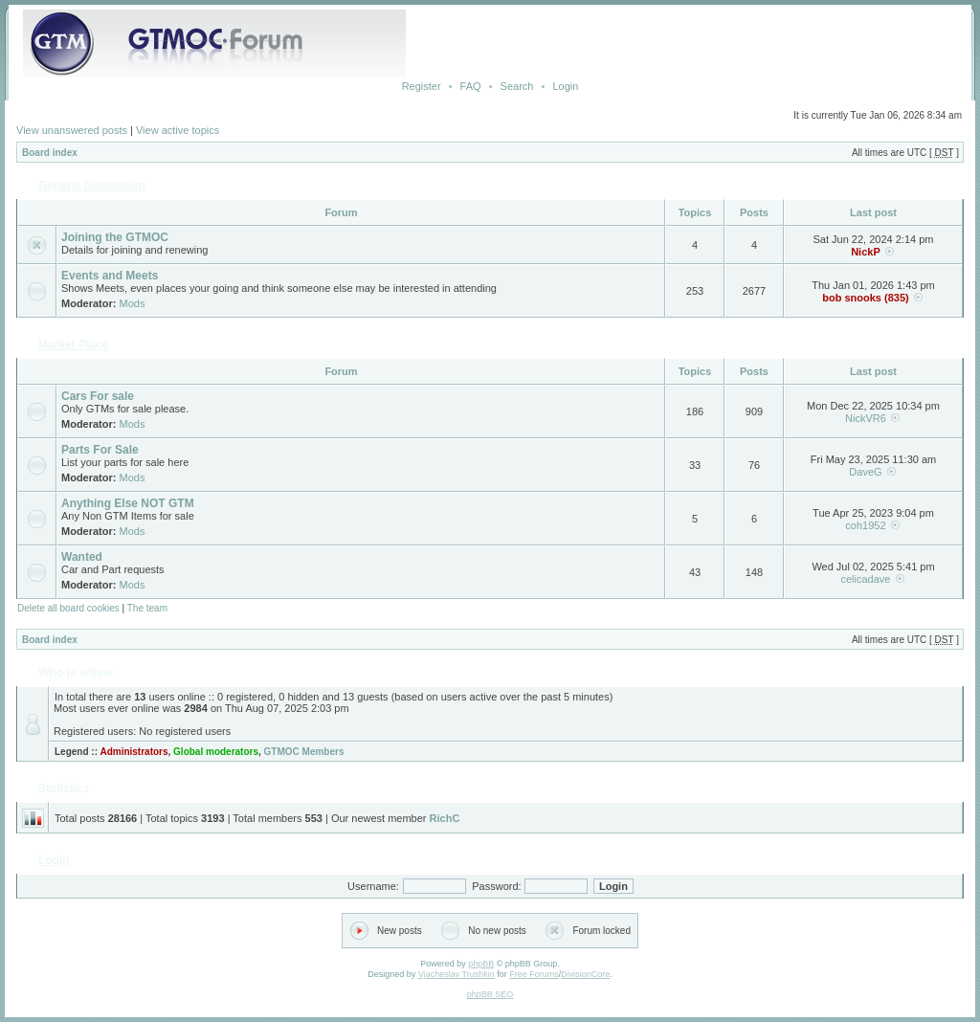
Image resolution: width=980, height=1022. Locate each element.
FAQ (470, 86)
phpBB (481, 963)
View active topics (177, 130)
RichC (445, 818)
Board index (50, 152)
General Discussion (91, 185)
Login (565, 86)
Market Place (73, 344)
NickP (865, 251)
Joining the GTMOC (114, 237)
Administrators (133, 751)
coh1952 (865, 525)
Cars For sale (97, 396)
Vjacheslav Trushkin (456, 974)
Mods (132, 303)
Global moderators (215, 751)
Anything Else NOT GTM (127, 503)
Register (421, 86)
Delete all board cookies (68, 608)
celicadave (865, 579)
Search (517, 86)
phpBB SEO (490, 994)
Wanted (81, 557)
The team (147, 608)
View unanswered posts (71, 130)
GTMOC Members (304, 751)
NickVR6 (865, 418)
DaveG (865, 472)
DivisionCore (585, 974)
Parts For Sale (100, 449)
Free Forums (534, 974)
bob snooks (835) (865, 297)
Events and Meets (109, 275)
